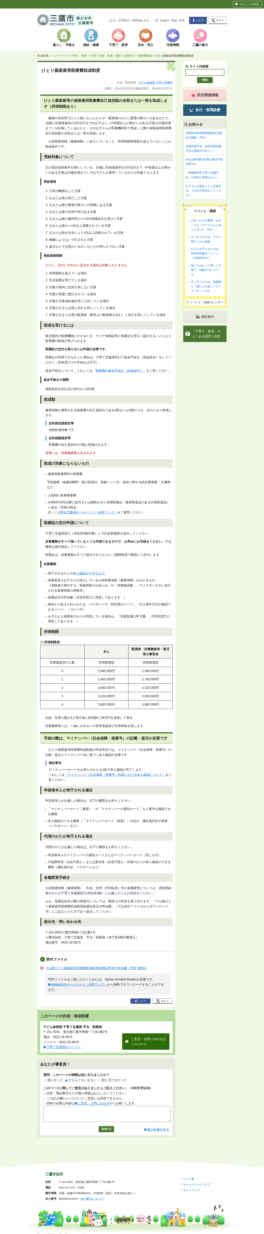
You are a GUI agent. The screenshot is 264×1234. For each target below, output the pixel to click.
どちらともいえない (81, 1080)
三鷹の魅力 (200, 45)
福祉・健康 (91, 45)
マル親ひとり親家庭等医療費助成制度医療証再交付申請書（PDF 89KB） (94, 968)
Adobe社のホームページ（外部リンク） (79, 984)
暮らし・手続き (64, 45)
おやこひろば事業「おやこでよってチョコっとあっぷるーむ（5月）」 (206, 225)
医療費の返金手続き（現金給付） (119, 370)
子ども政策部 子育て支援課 (156, 82)
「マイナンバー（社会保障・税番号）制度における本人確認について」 (114, 774)
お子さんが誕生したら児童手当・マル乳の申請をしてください (203, 190)
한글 (174, 20)
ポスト (217, 20)
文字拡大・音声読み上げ (133, 20)
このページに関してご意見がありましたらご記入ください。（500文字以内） (98, 1088)
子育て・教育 (118, 45)
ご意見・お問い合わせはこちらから (148, 1041)
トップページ (59, 55)
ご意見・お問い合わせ (93, 1103)
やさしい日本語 (249, 4)
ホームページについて (197, 1179)
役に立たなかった (113, 1080)
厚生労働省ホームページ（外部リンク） (88, 512)
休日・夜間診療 (205, 110)
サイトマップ (191, 1184)
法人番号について (92, 1193)
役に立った (53, 1080)
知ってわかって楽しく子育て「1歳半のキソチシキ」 (206, 270)
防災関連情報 (204, 95)
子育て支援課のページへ (63, 1047)
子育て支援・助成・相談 (106, 55)
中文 (182, 20)
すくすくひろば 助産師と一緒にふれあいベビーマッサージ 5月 (206, 286)
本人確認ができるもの (89, 573)
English (164, 20)
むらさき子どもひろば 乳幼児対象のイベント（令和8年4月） (206, 253)
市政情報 (172, 45)
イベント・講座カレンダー (206, 302)
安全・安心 (145, 45)
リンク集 (188, 1173)
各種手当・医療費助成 (138, 55)
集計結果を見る (158, 1132)
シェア (198, 20)
